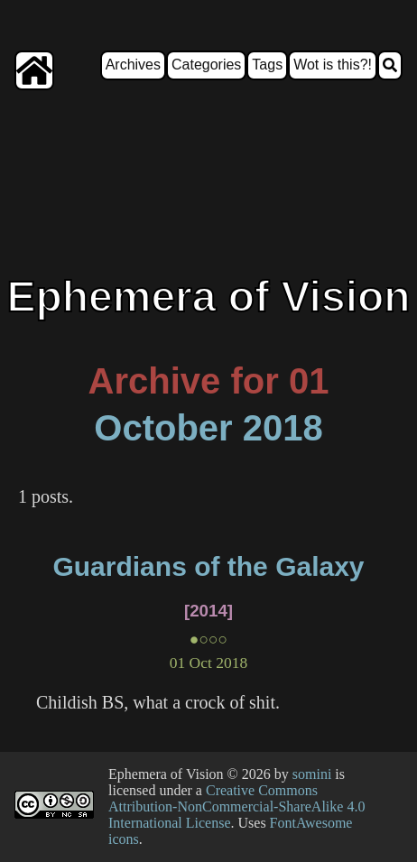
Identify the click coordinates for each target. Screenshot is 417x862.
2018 (283, 428)
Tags (267, 64)
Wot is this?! (332, 64)
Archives (133, 64)
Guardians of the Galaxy (208, 566)
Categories (206, 64)
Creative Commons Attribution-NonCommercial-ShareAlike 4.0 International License (236, 806)
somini (312, 774)
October (163, 428)
